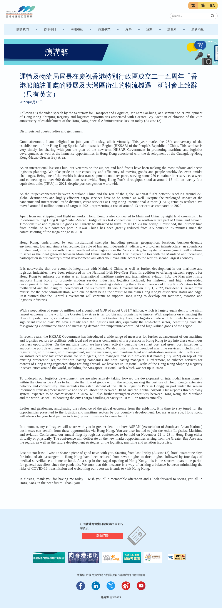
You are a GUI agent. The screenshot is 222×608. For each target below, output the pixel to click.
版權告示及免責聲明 (90, 575)
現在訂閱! (102, 535)
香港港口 (50, 29)
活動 (149, 29)
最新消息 (197, 29)
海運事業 (104, 29)
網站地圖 (139, 575)
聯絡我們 (125, 575)
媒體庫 (172, 29)
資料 (128, 29)
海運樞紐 (77, 29)
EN (212, 5)
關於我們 (23, 29)
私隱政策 (111, 575)
